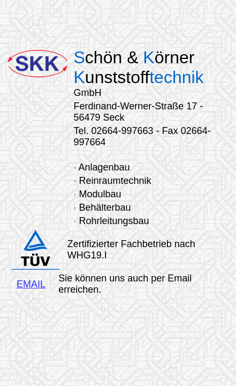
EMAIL (31, 284)
